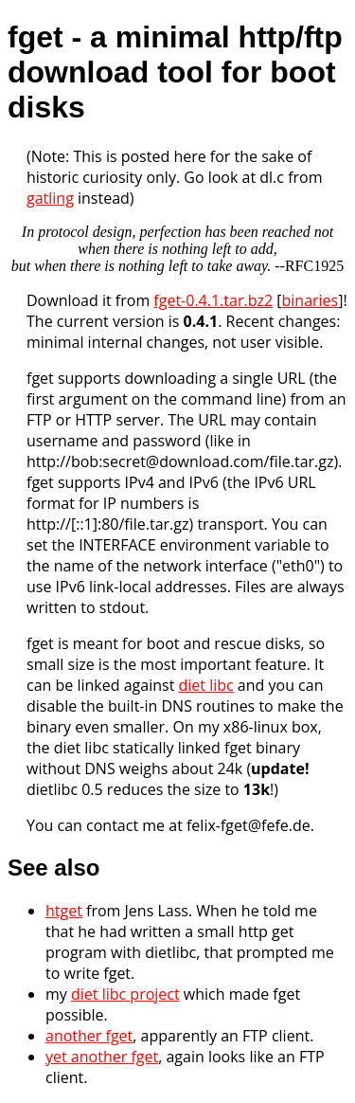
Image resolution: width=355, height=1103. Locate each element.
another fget (89, 1035)
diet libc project (125, 994)
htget (63, 910)
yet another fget (101, 1056)
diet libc (205, 685)
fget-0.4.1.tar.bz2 (213, 300)
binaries (309, 300)
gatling (50, 198)
